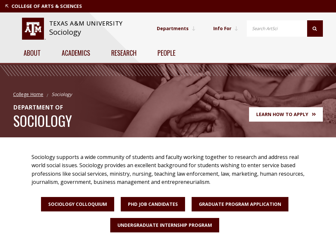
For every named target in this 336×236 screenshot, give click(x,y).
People (167, 53)
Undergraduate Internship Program (164, 225)
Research (123, 53)
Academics (76, 53)
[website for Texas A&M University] (33, 29)
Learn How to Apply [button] (286, 114)
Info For (225, 28)
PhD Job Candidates (153, 204)
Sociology (65, 32)
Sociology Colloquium (77, 204)
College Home (28, 94)
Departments (176, 28)
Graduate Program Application (240, 204)
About (32, 53)
